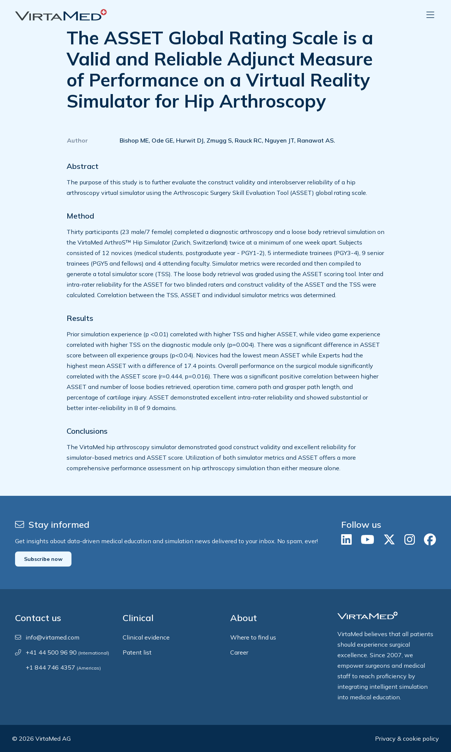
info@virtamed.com (52, 637)
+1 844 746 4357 (63, 667)
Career (239, 652)
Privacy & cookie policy (407, 738)
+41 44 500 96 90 (67, 652)
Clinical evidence (146, 637)
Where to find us (253, 637)
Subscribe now (43, 559)
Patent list (137, 652)
